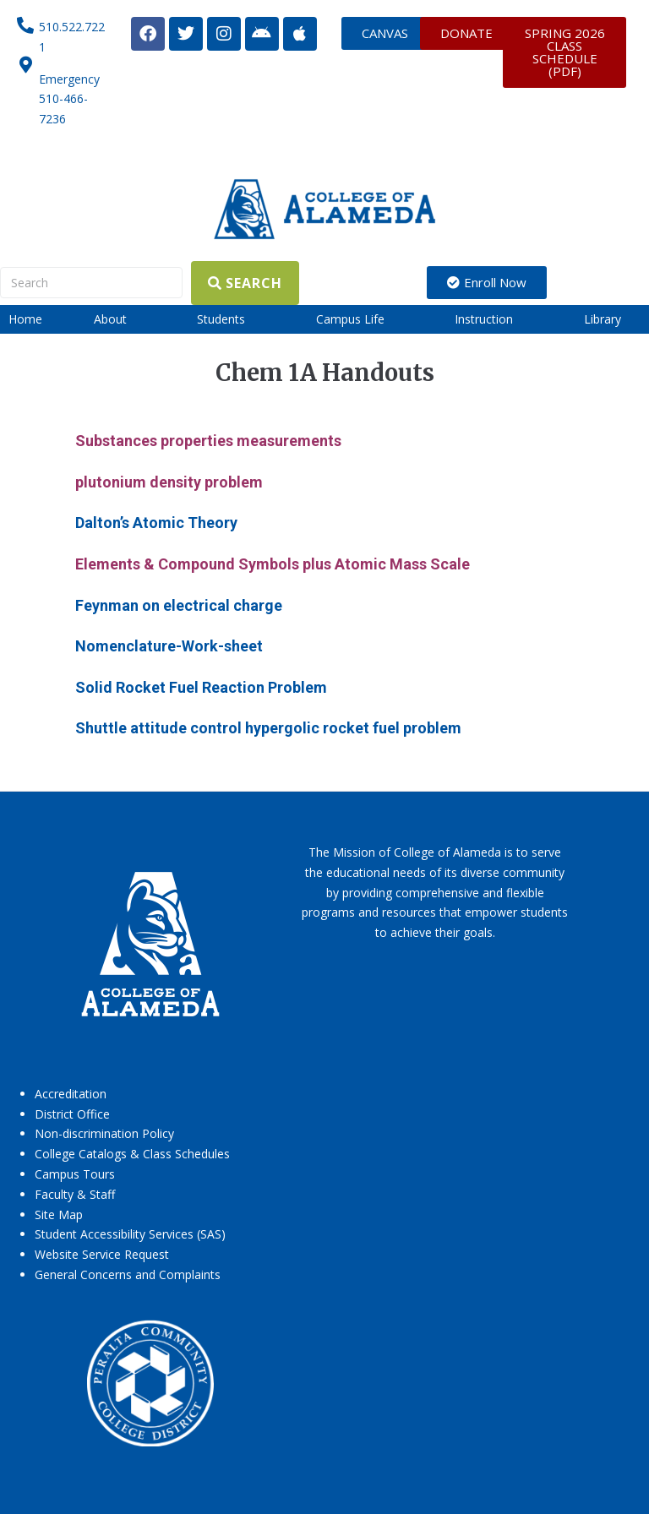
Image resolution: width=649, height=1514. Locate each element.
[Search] (91, 282)
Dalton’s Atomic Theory (156, 522)
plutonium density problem (169, 482)
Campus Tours (75, 1174)
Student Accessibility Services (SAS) (130, 1234)
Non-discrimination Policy (104, 1133)
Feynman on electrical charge (178, 605)
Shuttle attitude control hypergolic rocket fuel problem (268, 728)
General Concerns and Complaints (128, 1274)
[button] (120, 319)
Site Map (59, 1214)
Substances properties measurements (208, 440)
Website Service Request (102, 1254)
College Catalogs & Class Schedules (132, 1154)
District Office (72, 1114)
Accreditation (70, 1094)
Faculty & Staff (75, 1194)
